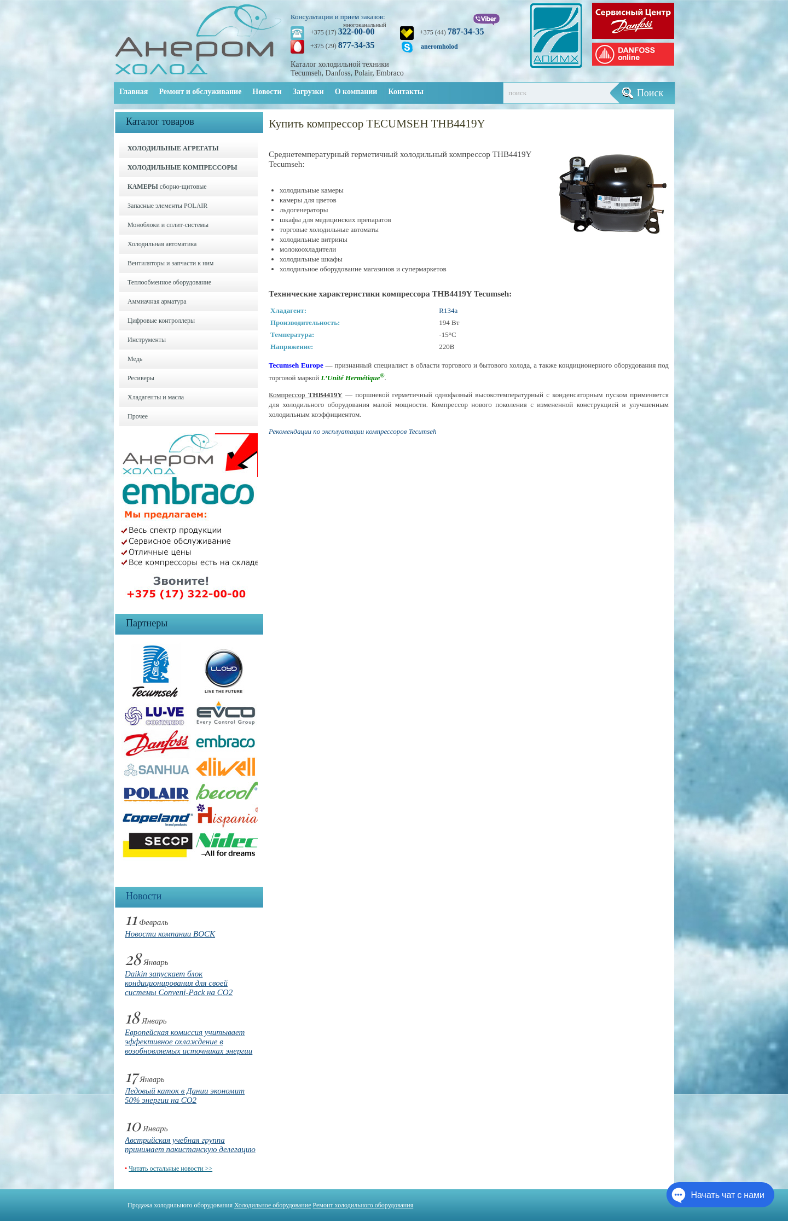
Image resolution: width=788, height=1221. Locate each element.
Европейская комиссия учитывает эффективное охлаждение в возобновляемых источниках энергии (188, 1041)
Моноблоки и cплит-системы (168, 225)
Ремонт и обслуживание (200, 92)
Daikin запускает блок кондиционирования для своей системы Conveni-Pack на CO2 (179, 983)
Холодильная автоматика (162, 244)
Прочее (138, 416)
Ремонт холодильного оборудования (363, 1205)
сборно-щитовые (167, 186)
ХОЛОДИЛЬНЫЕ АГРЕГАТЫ (173, 148)
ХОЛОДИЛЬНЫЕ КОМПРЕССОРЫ (182, 167)
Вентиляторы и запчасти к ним (170, 263)
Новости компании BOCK (170, 933)
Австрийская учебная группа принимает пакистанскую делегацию (190, 1145)
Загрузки (308, 92)
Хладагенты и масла (156, 397)
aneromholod (439, 46)
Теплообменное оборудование (169, 282)
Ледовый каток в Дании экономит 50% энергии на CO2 (185, 1095)
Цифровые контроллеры (161, 320)
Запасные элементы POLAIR (167, 206)
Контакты (405, 92)
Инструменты (147, 340)
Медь (135, 359)
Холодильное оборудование (272, 1205)
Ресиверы (141, 378)
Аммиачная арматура (157, 301)
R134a (448, 310)
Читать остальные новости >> (170, 1168)
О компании (356, 92)
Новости (266, 92)
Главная (133, 92)
